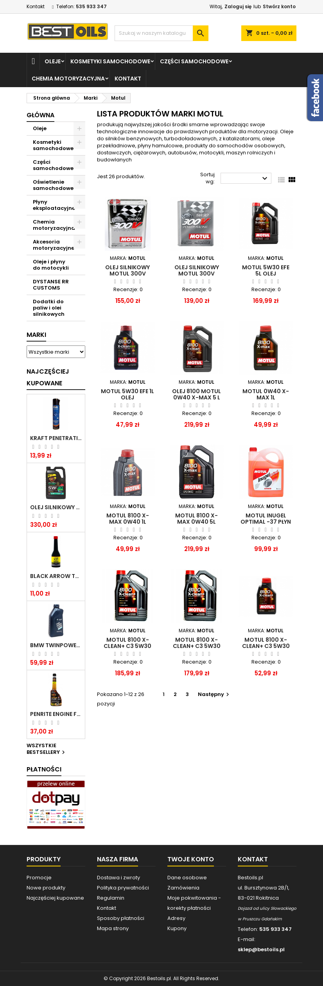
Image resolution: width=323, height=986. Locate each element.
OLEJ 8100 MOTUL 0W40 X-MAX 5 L (196, 394)
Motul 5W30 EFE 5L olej (265, 270)
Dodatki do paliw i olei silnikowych (49, 308)
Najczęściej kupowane (55, 898)
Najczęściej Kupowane (48, 377)
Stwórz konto (279, 6)
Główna (40, 115)
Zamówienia (183, 887)
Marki (36, 334)
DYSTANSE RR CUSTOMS (51, 285)
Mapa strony (113, 928)
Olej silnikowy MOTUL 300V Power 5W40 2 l (127, 273)
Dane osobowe (187, 877)
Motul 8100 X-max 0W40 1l (127, 519)
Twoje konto (190, 859)
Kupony (177, 928)
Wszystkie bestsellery (47, 749)
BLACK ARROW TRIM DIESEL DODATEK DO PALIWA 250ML (56, 576)
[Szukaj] (161, 33)
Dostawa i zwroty (118, 877)
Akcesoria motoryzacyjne (53, 245)
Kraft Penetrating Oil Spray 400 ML (56, 438)
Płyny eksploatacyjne (54, 205)
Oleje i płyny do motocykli (51, 265)
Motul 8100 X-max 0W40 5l (196, 519)
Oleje (53, 61)
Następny (214, 694)
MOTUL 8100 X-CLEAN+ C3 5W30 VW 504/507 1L (266, 646)
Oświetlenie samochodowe (53, 185)
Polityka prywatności (123, 887)
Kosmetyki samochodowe (110, 61)
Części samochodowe (194, 61)
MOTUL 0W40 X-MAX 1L (265, 394)
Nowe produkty (46, 887)
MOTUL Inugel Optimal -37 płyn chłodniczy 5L (265, 522)
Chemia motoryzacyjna (68, 78)
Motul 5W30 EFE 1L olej (127, 394)
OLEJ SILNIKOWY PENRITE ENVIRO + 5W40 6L (56, 507)
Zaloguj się (237, 6)
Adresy (176, 918)
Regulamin (110, 898)
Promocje (39, 877)
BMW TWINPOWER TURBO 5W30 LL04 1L (56, 645)
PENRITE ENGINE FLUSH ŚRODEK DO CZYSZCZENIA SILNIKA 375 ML (56, 714)
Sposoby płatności (120, 918)
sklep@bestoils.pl (261, 949)
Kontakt (36, 6)
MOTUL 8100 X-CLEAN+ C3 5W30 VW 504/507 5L (127, 646)
